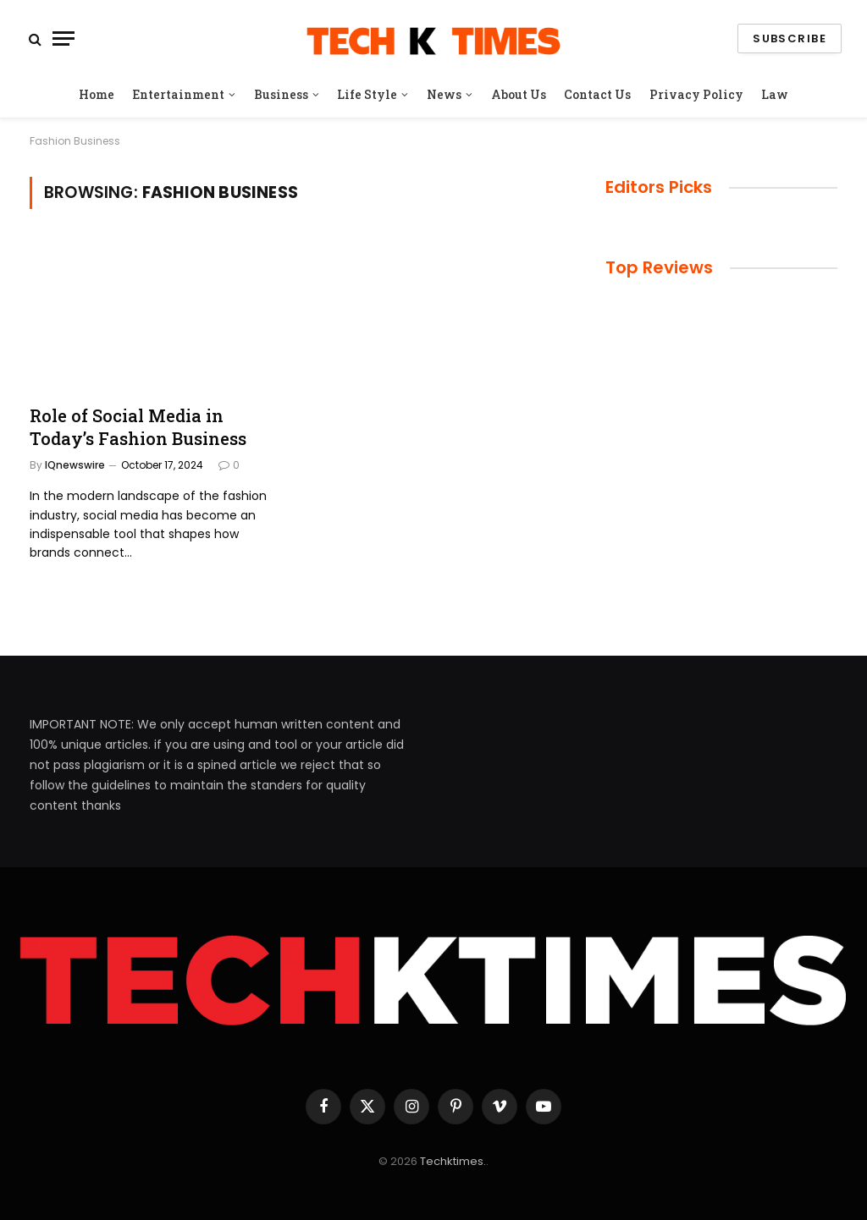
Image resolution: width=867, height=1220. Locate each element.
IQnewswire (75, 465)
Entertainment (178, 94)
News (444, 94)
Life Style (367, 94)
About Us (518, 94)
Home (96, 94)
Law (774, 94)
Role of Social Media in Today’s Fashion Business (138, 426)
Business (281, 94)
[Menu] (63, 38)
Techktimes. (453, 1161)
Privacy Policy (696, 94)
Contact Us (597, 94)
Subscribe (789, 38)
